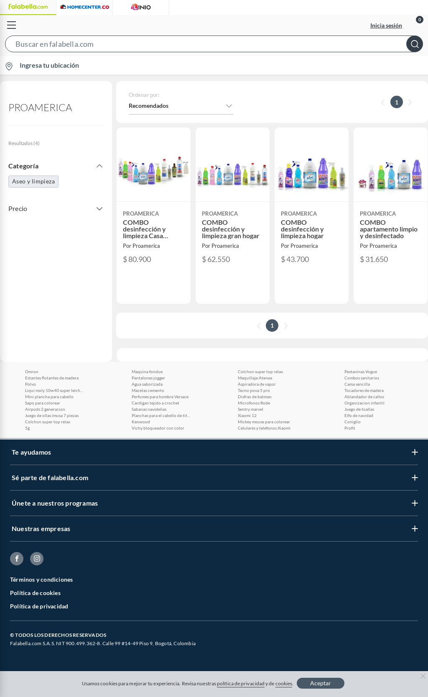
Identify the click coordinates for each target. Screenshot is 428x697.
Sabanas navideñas (149, 409)
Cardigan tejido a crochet (155, 402)
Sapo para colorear (42, 402)
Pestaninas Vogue (360, 371)
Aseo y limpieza (33, 181)
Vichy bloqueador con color (158, 427)
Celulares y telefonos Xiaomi (264, 427)
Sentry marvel (250, 409)
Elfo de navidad (358, 415)
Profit (349, 427)
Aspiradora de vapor (257, 384)
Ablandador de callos (364, 396)
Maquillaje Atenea (255, 377)
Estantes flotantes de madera (52, 377)
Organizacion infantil (364, 402)
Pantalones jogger (148, 377)
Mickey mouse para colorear (264, 421)
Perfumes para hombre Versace (160, 396)
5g (27, 427)
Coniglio (352, 421)
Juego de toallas (359, 409)
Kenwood (141, 421)
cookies (284, 683)
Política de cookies (35, 592)
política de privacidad (241, 683)
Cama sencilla (357, 384)
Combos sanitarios (361, 377)
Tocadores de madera (364, 390)
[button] (214, 46)
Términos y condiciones (41, 579)
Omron (31, 371)
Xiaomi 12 (247, 415)
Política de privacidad (39, 606)
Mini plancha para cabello (49, 396)
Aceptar (320, 683)
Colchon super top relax (47, 421)
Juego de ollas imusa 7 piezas (52, 415)
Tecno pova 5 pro (254, 390)
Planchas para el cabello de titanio (161, 415)
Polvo (30, 384)
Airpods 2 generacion (45, 409)
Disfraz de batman (255, 396)
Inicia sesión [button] (386, 25)
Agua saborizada (147, 384)
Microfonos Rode (254, 402)
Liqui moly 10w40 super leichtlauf (54, 390)
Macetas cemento (148, 390)
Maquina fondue (147, 371)
